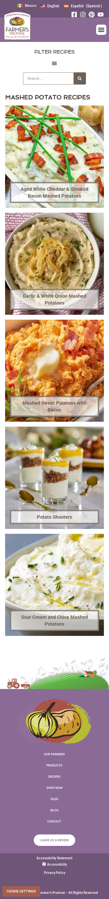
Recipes (54, 776)
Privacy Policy (54, 872)
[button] (101, 30)
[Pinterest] (93, 14)
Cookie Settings (21, 891)
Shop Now (54, 788)
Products (54, 765)
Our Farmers (54, 754)
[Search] (80, 78)
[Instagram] (84, 14)
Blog (54, 810)
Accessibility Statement (54, 858)
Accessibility (54, 864)
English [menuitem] (53, 6)
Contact (54, 821)
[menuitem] (50, 6)
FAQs (54, 799)
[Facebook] (75, 14)
